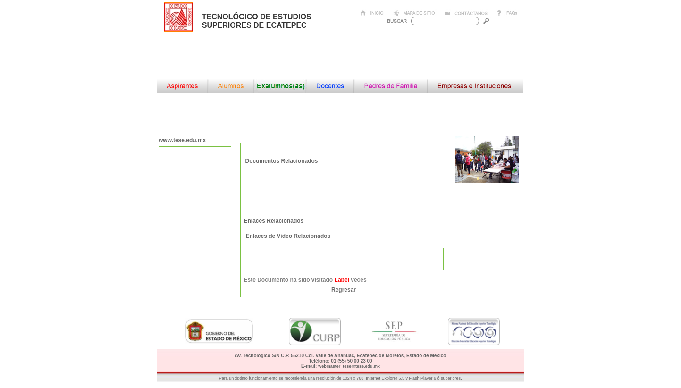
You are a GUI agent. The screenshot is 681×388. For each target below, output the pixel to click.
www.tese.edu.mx (182, 140)
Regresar (343, 290)
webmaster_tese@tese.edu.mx (349, 366)
